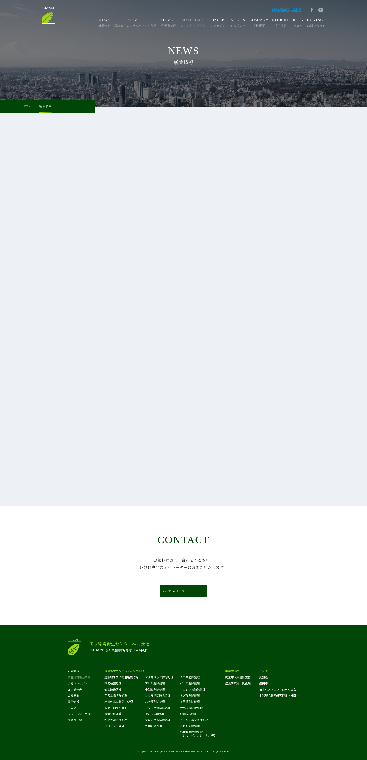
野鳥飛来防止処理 (191, 708)
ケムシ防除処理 (155, 714)
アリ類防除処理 (155, 683)
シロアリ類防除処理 (158, 720)
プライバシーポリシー (82, 714)
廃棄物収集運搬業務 (238, 677)
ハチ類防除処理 (155, 701)
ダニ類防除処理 (190, 683)
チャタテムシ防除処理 (194, 720)
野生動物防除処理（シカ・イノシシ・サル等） (198, 734)
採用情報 (73, 701)
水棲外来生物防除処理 (118, 701)
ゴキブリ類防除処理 (158, 708)
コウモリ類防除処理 (158, 695)
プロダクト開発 (114, 726)
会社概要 (73, 695)
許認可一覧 (75, 720)
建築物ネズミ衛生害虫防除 (121, 677)
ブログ (72, 708)
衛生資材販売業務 (79, 677)
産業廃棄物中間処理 (238, 683)
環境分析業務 (112, 714)
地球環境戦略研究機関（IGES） (279, 695)
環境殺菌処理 (112, 683)
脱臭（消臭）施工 (115, 708)
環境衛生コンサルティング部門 (124, 671)
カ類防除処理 (153, 726)
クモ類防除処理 (190, 677)
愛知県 (263, 677)
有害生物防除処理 (115, 695)
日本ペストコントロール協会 (277, 689)
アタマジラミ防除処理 (159, 677)
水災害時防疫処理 (115, 720)
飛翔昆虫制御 (188, 714)
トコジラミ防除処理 (192, 689)
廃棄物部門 (232, 671)
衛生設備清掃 (112, 689)
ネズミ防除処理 (190, 695)
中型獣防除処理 (155, 689)
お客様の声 (75, 689)
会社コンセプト (78, 683)
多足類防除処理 (190, 701)
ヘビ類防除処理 (190, 726)
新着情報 (73, 671)
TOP (27, 106)
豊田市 (263, 683)
